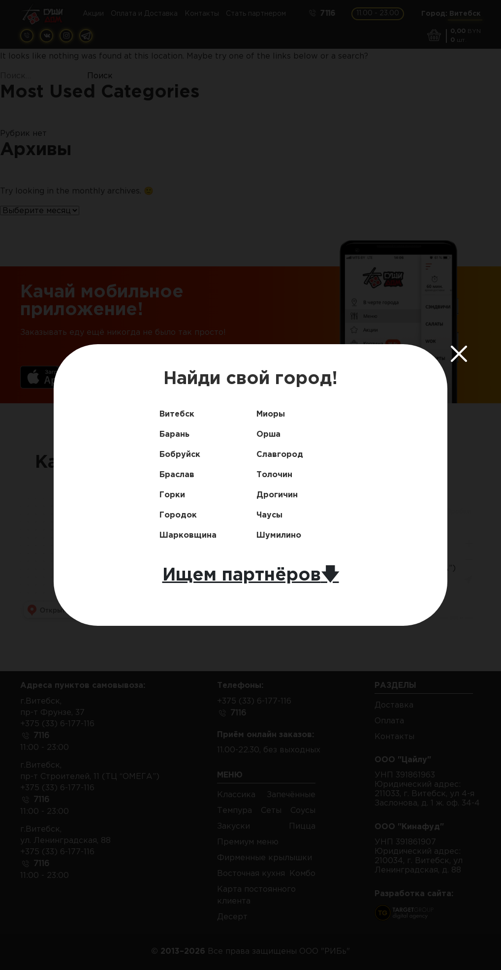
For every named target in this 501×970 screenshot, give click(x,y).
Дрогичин (277, 495)
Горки (172, 495)
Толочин (274, 475)
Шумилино (278, 535)
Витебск (176, 414)
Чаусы (269, 515)
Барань (174, 434)
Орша (268, 434)
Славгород (279, 454)
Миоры (270, 414)
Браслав (176, 475)
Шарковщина (188, 535)
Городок (178, 515)
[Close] (459, 354)
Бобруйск (179, 454)
